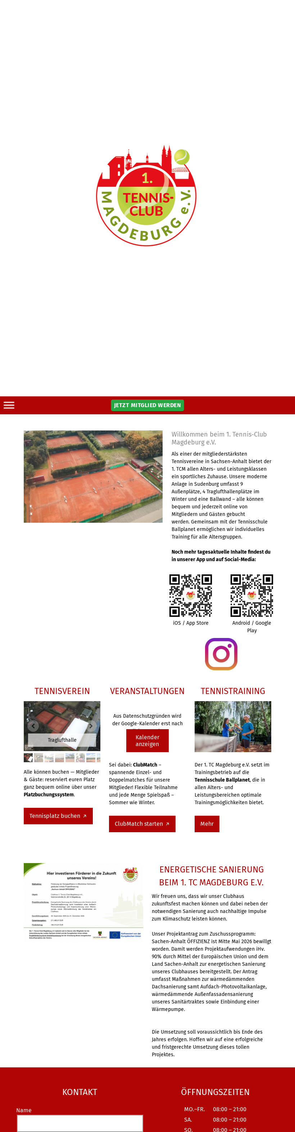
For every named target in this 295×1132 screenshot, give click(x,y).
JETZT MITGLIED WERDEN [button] (147, 405)
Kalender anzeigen (147, 740)
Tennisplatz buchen (56, 815)
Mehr (207, 823)
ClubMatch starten (139, 823)
